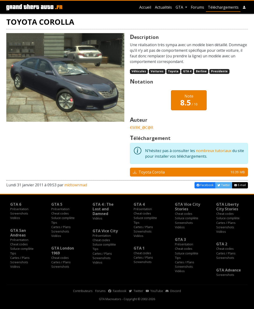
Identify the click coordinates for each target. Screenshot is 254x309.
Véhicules (139, 71)
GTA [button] (180, 7)
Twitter (136, 291)
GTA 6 (15, 204)
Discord (173, 291)
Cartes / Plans (61, 227)
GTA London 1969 (62, 250)
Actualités (163, 7)
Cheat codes (60, 213)
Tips (54, 222)
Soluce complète (63, 218)
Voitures (157, 71)
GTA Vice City (105, 230)
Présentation (19, 209)
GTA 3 (180, 239)
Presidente (219, 71)
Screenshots (19, 213)
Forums (197, 7)
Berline (201, 71)
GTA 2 (221, 244)
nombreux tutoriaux (213, 150)
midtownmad (75, 184)
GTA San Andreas (18, 233)
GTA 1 (139, 248)
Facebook (117, 291)
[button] (244, 7)
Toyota (173, 71)
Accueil (145, 7)
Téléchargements (223, 7)
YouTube (154, 291)
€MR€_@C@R (141, 127)
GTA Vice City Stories (187, 207)
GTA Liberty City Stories (227, 207)
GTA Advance (228, 270)
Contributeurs (83, 291)
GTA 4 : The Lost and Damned (103, 209)
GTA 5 (56, 204)
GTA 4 (187, 71)
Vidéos (15, 218)
